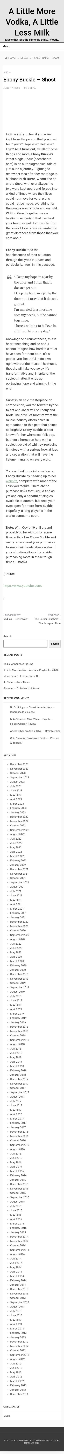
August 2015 (17, 1201)
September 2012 (19, 1354)
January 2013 (18, 1337)
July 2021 (15, 891)
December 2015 (19, 1184)
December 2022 (19, 816)
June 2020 (16, 948)
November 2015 (19, 1188)
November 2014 (19, 1241)
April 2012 (16, 1376)
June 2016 (16, 1157)
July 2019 (15, 996)
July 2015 (15, 1206)
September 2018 (19, 1039)
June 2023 (16, 790)
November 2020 (19, 926)
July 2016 (15, 1153)
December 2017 (19, 1079)
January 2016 (18, 1179)
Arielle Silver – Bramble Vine (44, 731)
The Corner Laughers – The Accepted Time (47, 621)
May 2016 (16, 1162)
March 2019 (17, 1013)
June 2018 (16, 1053)
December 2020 (19, 921)
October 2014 (18, 1245)
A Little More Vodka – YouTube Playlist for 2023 (30, 670)
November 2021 (19, 873)
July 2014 (15, 1258)
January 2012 (18, 1389)
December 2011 (19, 1394)
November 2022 (19, 821)
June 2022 (16, 843)
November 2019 (19, 978)
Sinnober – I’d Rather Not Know (21, 688)
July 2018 (15, 1048)
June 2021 (16, 895)
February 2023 (18, 808)
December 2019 (19, 974)
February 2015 (18, 1227)
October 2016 (18, 1140)
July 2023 (15, 786)
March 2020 (17, 961)
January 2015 (18, 1232)
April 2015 (16, 1219)
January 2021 (18, 917)
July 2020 (15, 943)
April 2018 (16, 1061)
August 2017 (17, 1096)
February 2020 (18, 965)
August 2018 (17, 1044)
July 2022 (15, 838)
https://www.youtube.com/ (22, 586)
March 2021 (17, 908)
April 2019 (16, 1009)
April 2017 (16, 1114)
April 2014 (16, 1271)
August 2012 (17, 1359)
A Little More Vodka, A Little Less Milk (32, 22)
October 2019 (18, 983)
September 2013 (19, 1302)
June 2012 (16, 1367)
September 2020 (19, 935)
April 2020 (16, 956)
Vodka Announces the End (18, 664)
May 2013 (16, 1319)
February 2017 (18, 1123)
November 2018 (19, 1031)
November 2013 (19, 1293)
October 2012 (18, 1350)
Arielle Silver (17, 731)
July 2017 (15, 1101)
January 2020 (18, 970)
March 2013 (17, 1328)
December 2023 (19, 764)
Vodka (32, 88)
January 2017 (18, 1127)
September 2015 (19, 1197)
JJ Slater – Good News (16, 682)
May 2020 (16, 952)
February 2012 (18, 1385)
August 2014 (17, 1254)
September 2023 (19, 777)
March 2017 (17, 1118)
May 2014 (16, 1267)
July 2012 (15, 1363)
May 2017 (16, 1109)
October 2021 (18, 878)
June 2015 (16, 1210)
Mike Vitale (16, 719)
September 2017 (19, 1092)
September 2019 (19, 987)
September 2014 (19, 1249)
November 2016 (19, 1136)
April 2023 (16, 799)
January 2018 (18, 1074)
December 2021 (19, 869)
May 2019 (16, 1004)
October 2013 (18, 1297)
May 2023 (16, 795)
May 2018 (16, 1057)
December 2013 (19, 1289)
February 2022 (18, 860)
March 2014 (17, 1276)
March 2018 (17, 1066)
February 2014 (18, 1280)
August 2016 (17, 1149)
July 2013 (15, 1311)
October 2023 (18, 773)
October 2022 (18, 825)
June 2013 (16, 1315)
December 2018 (19, 1026)
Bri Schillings (17, 707)
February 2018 (18, 1070)
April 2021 (16, 904)
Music (7, 72)
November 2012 (19, 1346)
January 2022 (18, 865)
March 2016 (17, 1171)
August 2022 (17, 834)
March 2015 (17, 1223)
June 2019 (16, 1000)
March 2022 (17, 856)
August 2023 (17, 781)
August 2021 (17, 886)
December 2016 (19, 1131)
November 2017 (19, 1083)
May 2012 (16, 1372)
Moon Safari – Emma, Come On (21, 676)
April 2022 (16, 851)
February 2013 (18, 1332)
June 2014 (16, 1262)
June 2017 (16, 1105)
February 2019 (18, 1018)
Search (7, 636)
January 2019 (18, 1022)
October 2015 (18, 1192)
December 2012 (19, 1341)
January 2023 (18, 812)
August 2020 (17, 939)
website (11, 481)
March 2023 (17, 803)
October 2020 (18, 930)
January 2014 (18, 1284)
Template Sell (31, 1443)
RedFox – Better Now (15, 619)
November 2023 (19, 768)
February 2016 (18, 1175)
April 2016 (16, 1166)
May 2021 (16, 900)
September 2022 (19, 830)
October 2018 (18, 1035)
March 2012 (17, 1381)
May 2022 (16, 847)
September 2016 (19, 1144)
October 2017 (18, 1088)
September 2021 (19, 882)
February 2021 (18, 913)
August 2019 (17, 991)
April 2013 (16, 1324)
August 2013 (17, 1306)
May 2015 (16, 1214)
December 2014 (19, 1236)
